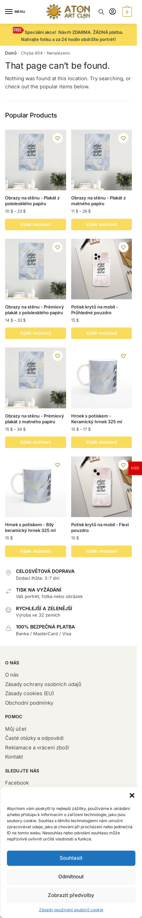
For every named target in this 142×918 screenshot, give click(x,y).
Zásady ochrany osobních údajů (43, 684)
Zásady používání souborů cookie (71, 909)
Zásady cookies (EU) (29, 693)
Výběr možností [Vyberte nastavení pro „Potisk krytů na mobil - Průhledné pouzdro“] (101, 333)
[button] (131, 795)
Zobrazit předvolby (71, 895)
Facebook (17, 783)
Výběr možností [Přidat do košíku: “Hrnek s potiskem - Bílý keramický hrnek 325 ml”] (35, 551)
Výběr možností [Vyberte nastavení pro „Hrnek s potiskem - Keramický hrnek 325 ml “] (101, 442)
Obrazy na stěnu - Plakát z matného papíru (98, 200)
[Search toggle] (101, 12)
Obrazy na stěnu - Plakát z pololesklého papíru (32, 200)
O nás (12, 674)
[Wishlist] (58, 138)
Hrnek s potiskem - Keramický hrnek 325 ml (96, 418)
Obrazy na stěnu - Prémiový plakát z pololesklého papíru (34, 309)
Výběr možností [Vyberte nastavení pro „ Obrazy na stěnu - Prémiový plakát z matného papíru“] (35, 442)
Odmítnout (71, 876)
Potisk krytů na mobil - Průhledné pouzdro (94, 309)
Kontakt (14, 756)
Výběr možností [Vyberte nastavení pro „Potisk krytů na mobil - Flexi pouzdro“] (101, 551)
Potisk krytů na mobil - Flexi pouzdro (100, 527)
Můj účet (15, 729)
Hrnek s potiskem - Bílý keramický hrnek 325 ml (30, 527)
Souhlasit (71, 858)
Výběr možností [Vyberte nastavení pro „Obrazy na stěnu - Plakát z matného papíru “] (101, 224)
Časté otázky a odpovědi (34, 738)
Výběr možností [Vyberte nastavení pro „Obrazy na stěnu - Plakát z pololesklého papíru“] (35, 224)
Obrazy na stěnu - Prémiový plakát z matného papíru (34, 418)
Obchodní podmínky (29, 703)
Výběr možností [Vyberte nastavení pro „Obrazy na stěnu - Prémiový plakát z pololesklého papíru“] (35, 333)
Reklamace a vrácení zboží (37, 747)
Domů (11, 53)
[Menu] (15, 12)
